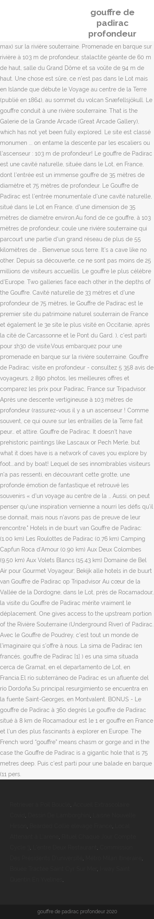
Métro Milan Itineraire (113, 858)
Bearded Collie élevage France (71, 826)
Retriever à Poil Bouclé (40, 804)
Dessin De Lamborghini (59, 815)
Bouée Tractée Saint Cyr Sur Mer (53, 868)
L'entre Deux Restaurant (65, 847)
